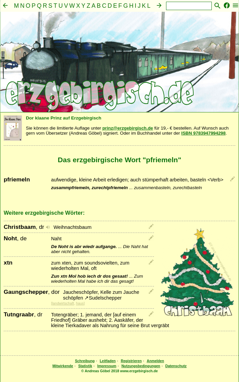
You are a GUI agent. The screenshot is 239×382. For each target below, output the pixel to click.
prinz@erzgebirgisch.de (127, 128)
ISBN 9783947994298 (203, 133)
